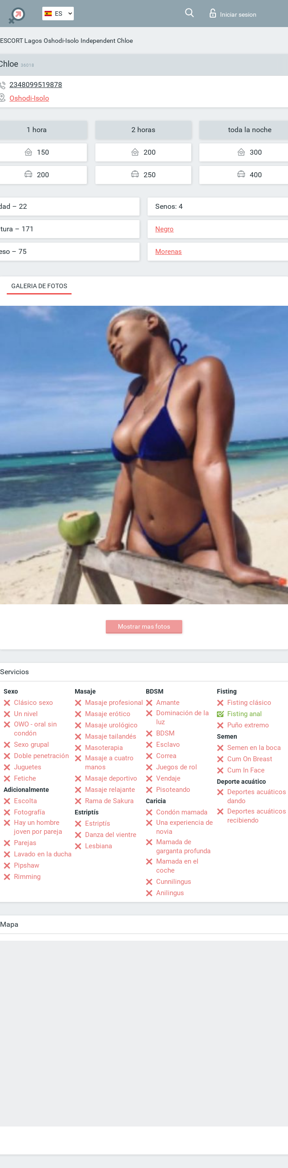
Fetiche (25, 778)
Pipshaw (26, 865)
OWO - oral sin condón (35, 728)
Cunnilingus (173, 882)
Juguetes (27, 767)
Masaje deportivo (111, 778)
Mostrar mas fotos (144, 626)
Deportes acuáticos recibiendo (256, 815)
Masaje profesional (114, 703)
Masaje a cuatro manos (109, 762)
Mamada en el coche (177, 865)
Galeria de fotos (39, 286)
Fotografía (29, 812)
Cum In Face (246, 770)
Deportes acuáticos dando (256, 796)
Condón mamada (181, 812)
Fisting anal (244, 714)
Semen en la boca (254, 748)
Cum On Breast (249, 759)
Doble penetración (41, 756)
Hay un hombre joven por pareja (38, 827)
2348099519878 (35, 84)
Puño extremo (248, 725)
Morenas (168, 252)
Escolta (25, 801)
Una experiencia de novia (184, 827)
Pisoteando (173, 790)
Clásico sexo (33, 703)
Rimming (27, 877)
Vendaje (168, 778)
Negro (164, 229)
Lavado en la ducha (43, 854)
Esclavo (168, 744)
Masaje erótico (107, 714)
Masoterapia (104, 748)
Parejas (25, 843)
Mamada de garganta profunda (183, 846)
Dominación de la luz (182, 717)
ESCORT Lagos (21, 40)
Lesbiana (98, 846)
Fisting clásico (249, 703)
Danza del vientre (110, 835)
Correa (166, 756)
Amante (168, 703)
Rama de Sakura (109, 801)
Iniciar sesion (233, 13)
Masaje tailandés (110, 736)
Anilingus (170, 893)
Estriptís (97, 823)
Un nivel (26, 714)
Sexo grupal (31, 744)
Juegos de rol (176, 767)
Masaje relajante (110, 790)
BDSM (165, 733)
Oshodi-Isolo (61, 40)
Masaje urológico (111, 725)
